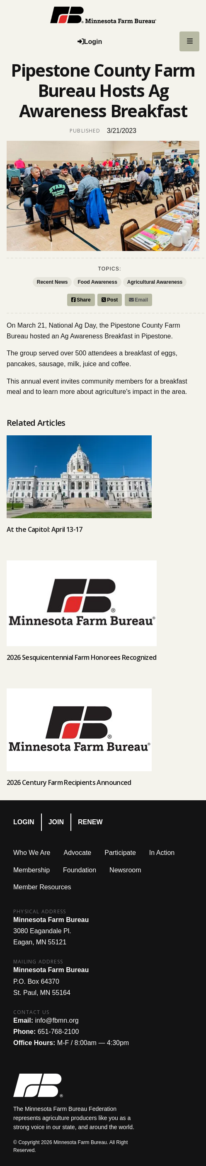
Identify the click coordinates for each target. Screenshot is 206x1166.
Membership (31, 870)
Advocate (78, 852)
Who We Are (32, 852)
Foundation (79, 870)
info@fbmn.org (56, 1020)
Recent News (52, 282)
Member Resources (42, 887)
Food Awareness (97, 282)
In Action (161, 852)
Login (23, 822)
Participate (120, 852)
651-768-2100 (58, 1031)
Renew (90, 822)
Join (56, 822)
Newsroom (125, 870)
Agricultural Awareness (154, 282)
